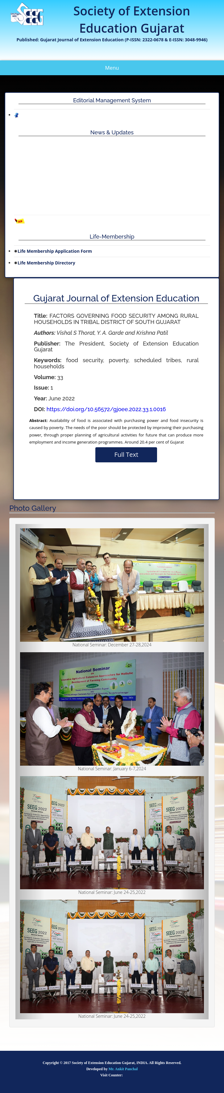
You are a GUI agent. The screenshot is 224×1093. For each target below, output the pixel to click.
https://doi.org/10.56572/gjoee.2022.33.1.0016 (106, 409)
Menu (117, 69)
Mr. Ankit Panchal (123, 1069)
